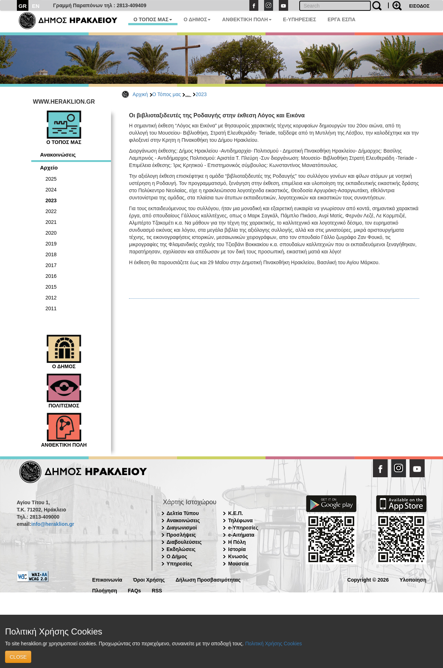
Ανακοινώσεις (58, 155)
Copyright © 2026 (368, 579)
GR (23, 6)
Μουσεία (238, 564)
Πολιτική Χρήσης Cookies (273, 643)
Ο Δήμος (177, 556)
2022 (51, 211)
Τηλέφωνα (240, 520)
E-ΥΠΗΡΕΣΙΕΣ (299, 19)
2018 (51, 254)
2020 (51, 233)
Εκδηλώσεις (181, 549)
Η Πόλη (237, 542)
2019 (51, 244)
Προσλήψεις (181, 535)
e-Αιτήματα (241, 535)
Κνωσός (238, 556)
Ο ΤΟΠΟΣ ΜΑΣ (153, 19)
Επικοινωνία (107, 579)
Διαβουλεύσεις (184, 542)
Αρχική (140, 94)
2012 (51, 298)
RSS (157, 590)
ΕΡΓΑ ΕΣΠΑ (342, 19)
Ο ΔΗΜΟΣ (197, 19)
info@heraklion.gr (52, 524)
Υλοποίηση (413, 579)
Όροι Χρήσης (149, 579)
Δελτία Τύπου (183, 513)
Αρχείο (49, 167)
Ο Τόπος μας (166, 94)
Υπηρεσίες (179, 564)
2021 (51, 222)
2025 (51, 179)
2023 (201, 94)
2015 (51, 287)
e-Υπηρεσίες (243, 528)
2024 (51, 190)
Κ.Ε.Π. (235, 513)
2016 (51, 276)
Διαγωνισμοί (182, 528)
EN (36, 6)
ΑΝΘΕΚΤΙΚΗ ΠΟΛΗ (246, 19)
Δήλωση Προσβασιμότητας (208, 579)
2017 (51, 265)
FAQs (134, 590)
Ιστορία (237, 549)
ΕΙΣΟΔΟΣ (419, 6)
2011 (51, 308)
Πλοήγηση (104, 590)
